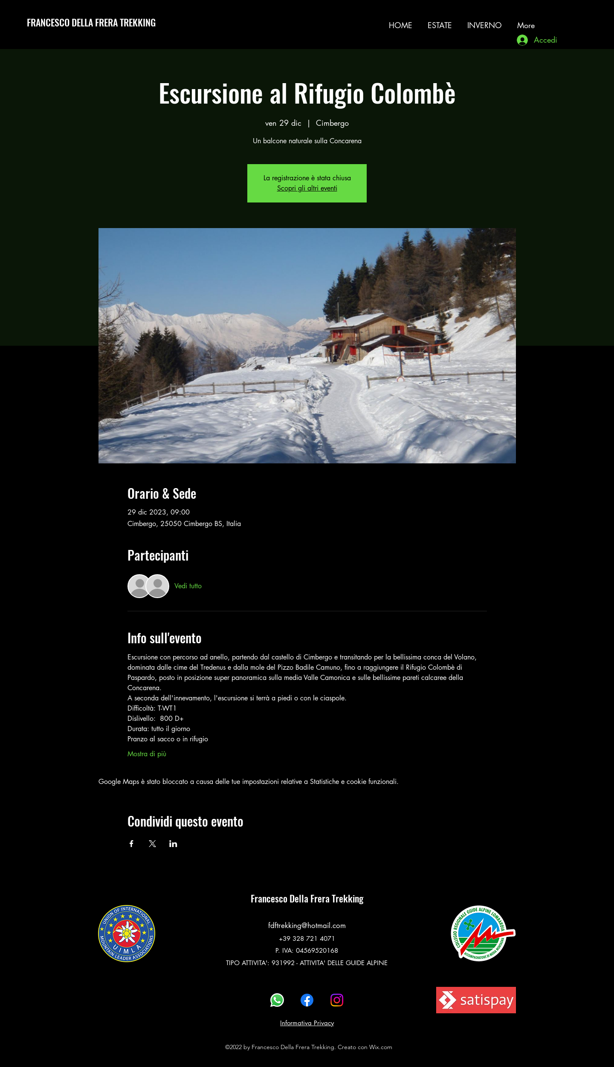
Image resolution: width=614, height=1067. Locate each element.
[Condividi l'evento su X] (152, 843)
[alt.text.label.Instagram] (568, 21)
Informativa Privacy (307, 1023)
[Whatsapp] (277, 1000)
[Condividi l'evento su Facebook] (131, 843)
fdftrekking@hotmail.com (307, 925)
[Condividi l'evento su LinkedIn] (173, 843)
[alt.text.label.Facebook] (307, 1000)
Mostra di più (146, 753)
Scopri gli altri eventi (307, 188)
